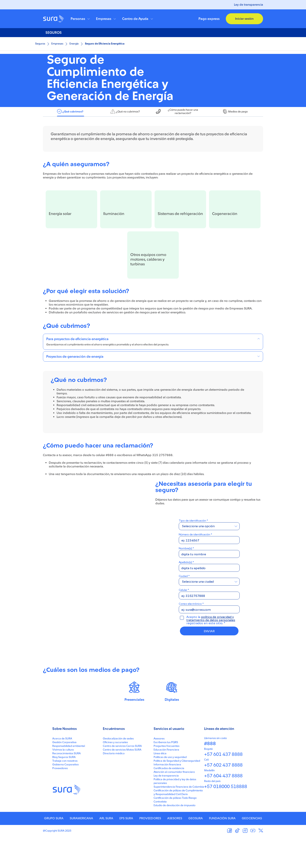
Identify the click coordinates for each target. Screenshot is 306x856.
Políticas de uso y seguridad (170, 776)
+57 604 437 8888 (223, 795)
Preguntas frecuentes (166, 765)
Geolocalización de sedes (118, 758)
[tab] (70, 131)
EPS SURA (126, 837)
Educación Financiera (166, 769)
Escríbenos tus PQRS (166, 761)
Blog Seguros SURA (64, 776)
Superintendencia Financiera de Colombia (179, 806)
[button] (80, 18)
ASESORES (174, 837)
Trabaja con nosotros (64, 780)
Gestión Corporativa (64, 761)
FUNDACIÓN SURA (222, 837)
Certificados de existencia (169, 787)
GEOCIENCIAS (252, 837)
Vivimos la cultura (63, 769)
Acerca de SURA (62, 758)
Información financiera (167, 784)
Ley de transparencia (248, 4)
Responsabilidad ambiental (68, 765)
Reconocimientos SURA (66, 772)
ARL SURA (106, 837)
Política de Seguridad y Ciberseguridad (177, 780)
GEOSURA (195, 837)
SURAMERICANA (81, 837)
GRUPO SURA (53, 837)
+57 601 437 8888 (223, 773)
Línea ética (160, 772)
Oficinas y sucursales (115, 761)
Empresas (57, 43)
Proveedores (60, 787)
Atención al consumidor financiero (174, 791)
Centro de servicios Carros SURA (122, 765)
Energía (74, 43)
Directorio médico (114, 772)
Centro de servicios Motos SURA (122, 769)
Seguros (40, 43)
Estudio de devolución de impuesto (174, 824)
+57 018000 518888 (225, 806)
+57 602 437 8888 (223, 784)
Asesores (159, 758)
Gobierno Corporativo (65, 784)
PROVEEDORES (150, 837)
